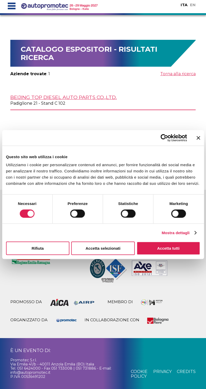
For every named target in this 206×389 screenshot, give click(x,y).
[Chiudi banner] (198, 138)
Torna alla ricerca (178, 73)
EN (193, 4)
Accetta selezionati (103, 248)
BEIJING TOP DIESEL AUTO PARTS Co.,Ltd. (63, 97)
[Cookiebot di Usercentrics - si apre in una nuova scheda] (164, 138)
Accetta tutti (168, 248)
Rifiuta (38, 248)
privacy (162, 371)
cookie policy (139, 374)
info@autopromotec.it (30, 372)
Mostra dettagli (175, 232)
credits (186, 371)
